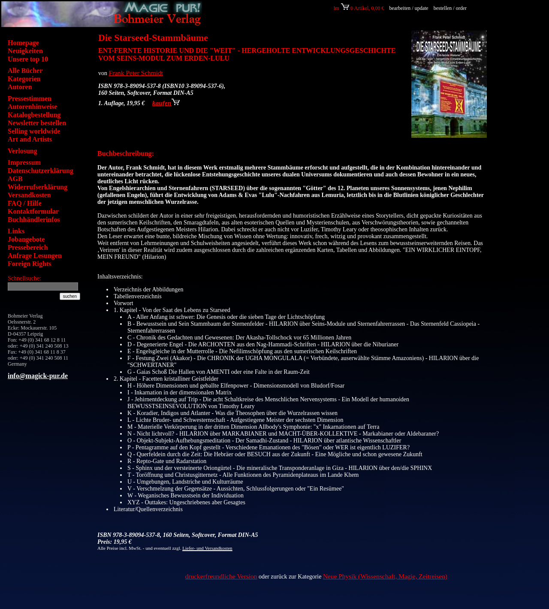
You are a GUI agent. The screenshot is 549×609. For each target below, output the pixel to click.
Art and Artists (30, 139)
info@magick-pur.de (38, 375)
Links (16, 231)
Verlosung (22, 151)
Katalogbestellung (34, 114)
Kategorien (24, 78)
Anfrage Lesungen (35, 255)
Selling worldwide (34, 131)
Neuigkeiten (25, 51)
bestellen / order (451, 8)
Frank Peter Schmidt (136, 72)
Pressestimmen (29, 98)
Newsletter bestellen (37, 123)
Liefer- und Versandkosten (207, 548)
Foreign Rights (29, 263)
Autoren (20, 87)
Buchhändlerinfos (34, 219)
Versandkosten (29, 195)
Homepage (23, 42)
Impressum (24, 162)
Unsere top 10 (28, 59)
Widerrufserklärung (37, 187)
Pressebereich (28, 247)
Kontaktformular (33, 211)
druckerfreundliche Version (221, 576)
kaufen (166, 102)
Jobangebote (26, 239)
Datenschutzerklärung (40, 170)
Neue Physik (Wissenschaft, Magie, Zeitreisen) (385, 576)
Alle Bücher (25, 70)
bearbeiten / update (408, 8)
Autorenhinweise (32, 106)
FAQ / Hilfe (25, 203)
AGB (15, 178)
